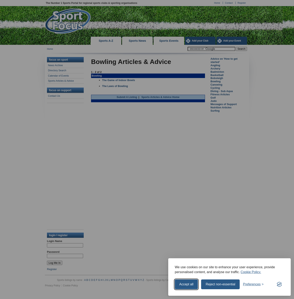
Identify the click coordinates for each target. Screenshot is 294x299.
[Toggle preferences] (253, 284)
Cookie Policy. (251, 272)
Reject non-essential (220, 284)
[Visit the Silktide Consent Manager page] (279, 284)
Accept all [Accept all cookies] (186, 284)
